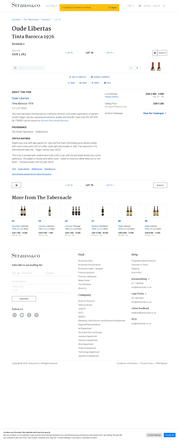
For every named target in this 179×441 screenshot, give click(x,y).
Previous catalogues (87, 350)
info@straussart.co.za (141, 361)
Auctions (16, 19)
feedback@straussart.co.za (143, 386)
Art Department (84, 402)
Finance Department (87, 421)
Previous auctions (86, 346)
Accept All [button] (169, 435)
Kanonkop (16, 299)
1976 (14, 242)
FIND (130, 6)
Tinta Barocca (49, 242)
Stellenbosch (37, 242)
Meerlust (95, 299)
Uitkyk (120, 299)
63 (66, 294)
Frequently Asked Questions (143, 334)
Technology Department (88, 425)
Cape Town (137, 367)
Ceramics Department (87, 414)
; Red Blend (103, 299)
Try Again (112, 7)
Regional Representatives (89, 398)
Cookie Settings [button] (154, 435)
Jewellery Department (87, 410)
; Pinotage (76, 299)
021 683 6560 (137, 371)
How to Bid (136, 346)
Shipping (135, 342)
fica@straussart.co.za (141, 397)
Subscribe (23, 372)
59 (39, 294)
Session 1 (46, 19)
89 (119, 294)
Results (162, 53)
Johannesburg (139, 352)
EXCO (80, 386)
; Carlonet (126, 299)
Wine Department (85, 417)
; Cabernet (50, 299)
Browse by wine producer (89, 338)
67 (93, 294)
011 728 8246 (137, 357)
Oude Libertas (20, 171)
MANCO (81, 390)
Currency (100, 150)
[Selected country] (14, 363)
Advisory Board (85, 378)
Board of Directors (86, 374)
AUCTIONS (50, 6)
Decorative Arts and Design (90, 406)
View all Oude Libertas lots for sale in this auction (31, 247)
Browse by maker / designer (90, 342)
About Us (82, 362)
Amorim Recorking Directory (55, 194)
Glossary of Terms (139, 338)
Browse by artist (85, 334)
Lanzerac (42, 299)
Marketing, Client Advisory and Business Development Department (107, 394)
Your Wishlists (84, 358)
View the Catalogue (153, 186)
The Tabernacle (31, 19)
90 (146, 294)
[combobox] (16, 345)
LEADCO (82, 382)
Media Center (84, 354)
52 (13, 294)
